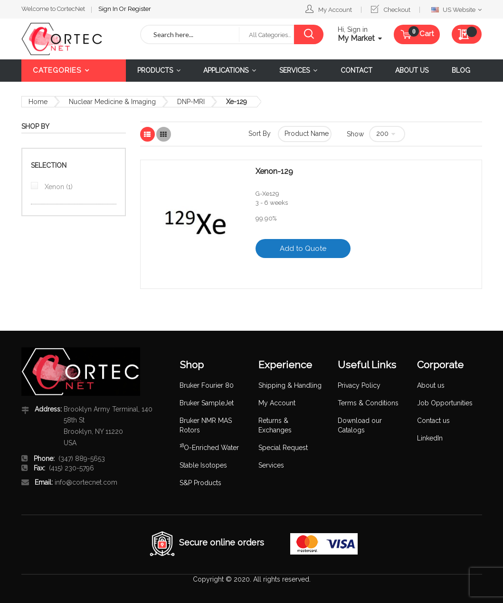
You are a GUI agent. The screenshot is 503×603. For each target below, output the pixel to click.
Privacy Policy (359, 385)
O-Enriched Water (209, 447)
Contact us (433, 420)
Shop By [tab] (35, 126)
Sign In (108, 8)
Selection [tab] (48, 165)
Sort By (259, 133)
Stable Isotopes (203, 465)
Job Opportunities (445, 403)
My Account (335, 9)
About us (431, 385)
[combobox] (190, 34)
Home (37, 101)
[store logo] (73, 39)
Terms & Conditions (368, 403)
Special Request (283, 447)
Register (139, 8)
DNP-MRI (191, 101)
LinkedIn (430, 438)
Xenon (58, 187)
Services (271, 465)
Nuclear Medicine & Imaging (112, 101)
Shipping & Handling (290, 385)
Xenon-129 (274, 171)
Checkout (397, 9)
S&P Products (200, 483)
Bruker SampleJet (207, 403)
